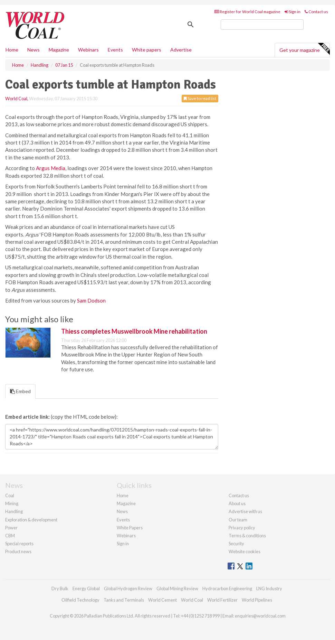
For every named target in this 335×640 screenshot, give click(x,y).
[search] (262, 24)
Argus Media (50, 168)
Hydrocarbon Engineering (227, 588)
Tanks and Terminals (124, 600)
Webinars (88, 50)
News (122, 511)
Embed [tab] (20, 391)
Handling (14, 511)
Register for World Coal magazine (247, 11)
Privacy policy (242, 527)
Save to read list (200, 98)
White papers (146, 50)
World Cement (162, 600)
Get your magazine (304, 49)
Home (12, 50)
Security (236, 543)
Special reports (19, 543)
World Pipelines (257, 600)
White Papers (130, 527)
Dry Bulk (59, 588)
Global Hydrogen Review (128, 588)
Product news (18, 551)
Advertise (181, 50)
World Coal (16, 98)
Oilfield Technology (80, 600)
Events (115, 50)
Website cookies (244, 551)
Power (11, 527)
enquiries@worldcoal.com (260, 616)
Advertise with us (245, 511)
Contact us (316, 11)
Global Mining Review (177, 588)
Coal (9, 495)
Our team (238, 519)
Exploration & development (31, 519)
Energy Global (86, 588)
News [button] (33, 50)
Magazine (59, 50)
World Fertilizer (222, 600)
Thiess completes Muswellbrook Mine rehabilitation (134, 331)
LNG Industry (269, 588)
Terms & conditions (247, 535)
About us (237, 503)
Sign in (292, 11)
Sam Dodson (91, 300)
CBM (10, 535)
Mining (11, 503)
